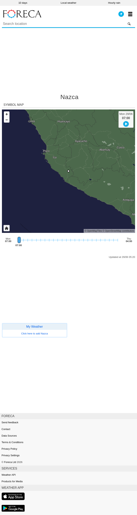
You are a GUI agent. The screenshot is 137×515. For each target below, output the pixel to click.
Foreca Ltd (10, 462)
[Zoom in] (6, 114)
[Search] (68, 24)
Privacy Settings (11, 455)
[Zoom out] (6, 120)
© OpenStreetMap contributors (118, 231)
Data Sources (9, 435)
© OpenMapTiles (93, 231)
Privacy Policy (9, 448)
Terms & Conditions (12, 442)
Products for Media (12, 481)
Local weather (68, 2)
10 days (22, 2)
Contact (6, 429)
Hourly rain (114, 2)
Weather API (9, 474)
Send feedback (10, 422)
